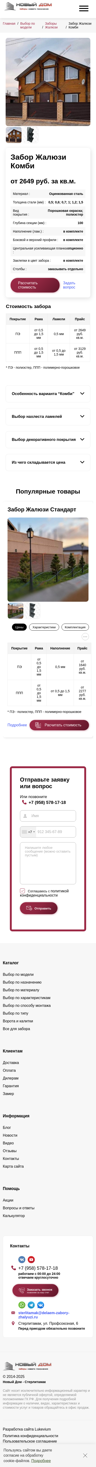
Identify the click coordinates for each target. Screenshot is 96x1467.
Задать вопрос (69, 285)
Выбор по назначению (22, 989)
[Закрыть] (85, 1455)
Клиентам (13, 1058)
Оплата (9, 1077)
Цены (19, 627)
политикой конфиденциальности (44, 900)
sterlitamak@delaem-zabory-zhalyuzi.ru (43, 1322)
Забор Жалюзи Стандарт (42, 509)
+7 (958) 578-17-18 (47, 802)
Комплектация (75, 627)
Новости (10, 1142)
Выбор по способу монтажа (27, 1013)
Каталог (11, 970)
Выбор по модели (27, 25)
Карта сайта (13, 1173)
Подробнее (41, 1461)
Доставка (11, 1070)
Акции (8, 1207)
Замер (8, 1101)
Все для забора (16, 1036)
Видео (8, 1150)
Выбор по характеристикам (26, 1005)
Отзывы (10, 1158)
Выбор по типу (15, 1020)
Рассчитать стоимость (28, 285)
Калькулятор (14, 1223)
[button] (8, 491)
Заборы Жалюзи (51, 25)
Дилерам (11, 1085)
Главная (9, 23)
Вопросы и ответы (19, 1215)
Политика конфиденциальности (30, 1443)
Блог (7, 1135)
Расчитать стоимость (63, 725)
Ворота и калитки (18, 1028)
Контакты (11, 1166)
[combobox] (28, 831)
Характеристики (44, 627)
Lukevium (43, 1436)
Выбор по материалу (21, 997)
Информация (16, 1123)
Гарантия (11, 1093)
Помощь (11, 1195)
